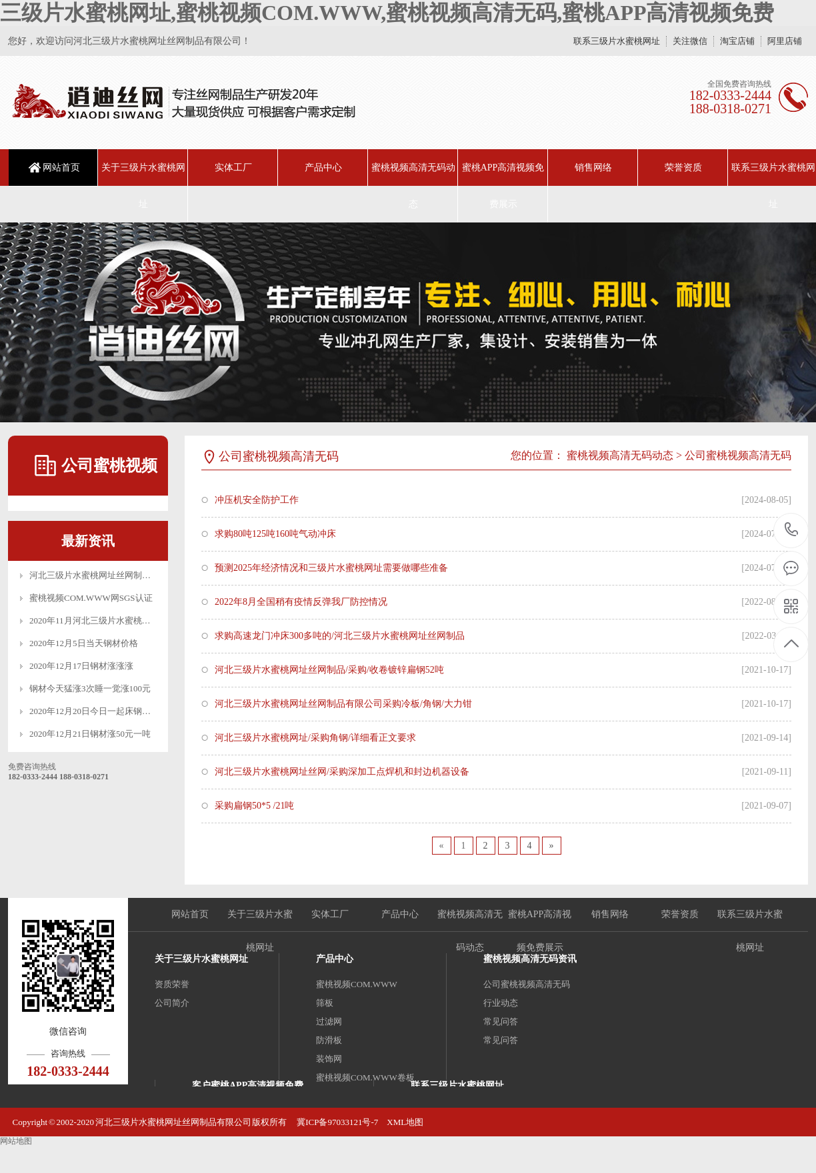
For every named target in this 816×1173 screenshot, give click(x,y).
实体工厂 (233, 168)
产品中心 (323, 168)
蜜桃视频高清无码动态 (413, 186)
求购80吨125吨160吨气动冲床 (275, 534)
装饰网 (329, 1059)
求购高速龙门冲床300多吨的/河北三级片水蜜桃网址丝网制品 (340, 636)
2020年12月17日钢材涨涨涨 (81, 666)
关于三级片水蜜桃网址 (143, 186)
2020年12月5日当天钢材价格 (83, 643)
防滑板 (329, 1040)
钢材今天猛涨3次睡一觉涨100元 (90, 688)
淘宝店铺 (737, 41)
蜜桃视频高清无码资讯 (530, 959)
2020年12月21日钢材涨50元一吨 (90, 734)
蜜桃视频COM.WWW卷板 (365, 1077)
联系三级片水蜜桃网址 (616, 41)
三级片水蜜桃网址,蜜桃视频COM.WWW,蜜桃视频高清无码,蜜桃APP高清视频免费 (387, 13)
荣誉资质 (683, 168)
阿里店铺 (784, 41)
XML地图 (405, 1122)
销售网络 (593, 168)
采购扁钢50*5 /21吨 (254, 806)
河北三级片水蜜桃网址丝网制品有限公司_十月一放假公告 (140, 575)
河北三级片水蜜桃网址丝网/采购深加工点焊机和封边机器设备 (342, 772)
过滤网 (329, 1021)
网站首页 (61, 168)
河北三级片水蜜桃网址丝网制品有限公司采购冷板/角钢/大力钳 (343, 704)
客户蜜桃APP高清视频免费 (247, 1085)
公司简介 (172, 1003)
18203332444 (791, 530)
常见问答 (500, 1021)
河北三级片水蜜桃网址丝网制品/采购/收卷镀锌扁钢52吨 (329, 670)
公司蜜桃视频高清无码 (738, 455)
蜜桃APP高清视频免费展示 (503, 186)
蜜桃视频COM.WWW (356, 984)
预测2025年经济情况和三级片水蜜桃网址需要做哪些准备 (331, 568)
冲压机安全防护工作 (257, 500)
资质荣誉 (172, 984)
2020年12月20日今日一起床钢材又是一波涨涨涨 (120, 711)
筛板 (324, 1003)
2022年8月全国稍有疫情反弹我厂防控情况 (301, 602)
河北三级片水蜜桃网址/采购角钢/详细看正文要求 (315, 738)
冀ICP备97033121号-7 (336, 1122)
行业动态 (500, 1003)
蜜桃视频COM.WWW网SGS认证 (91, 598)
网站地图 (16, 1141)
